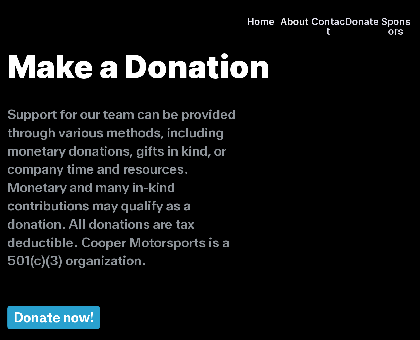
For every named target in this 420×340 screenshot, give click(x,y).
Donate (37, 317)
